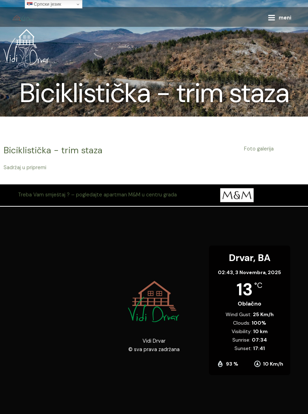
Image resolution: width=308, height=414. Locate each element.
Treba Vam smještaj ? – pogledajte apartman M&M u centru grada (97, 194)
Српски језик (44, 4)
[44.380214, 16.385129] (58, 315)
